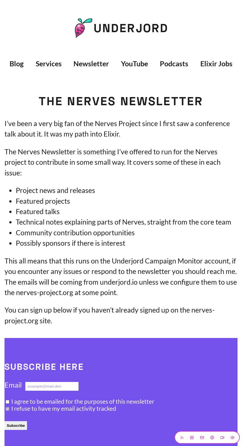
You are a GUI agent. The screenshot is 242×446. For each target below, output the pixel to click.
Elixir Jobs (216, 63)
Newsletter (91, 63)
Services (49, 63)
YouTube (134, 63)
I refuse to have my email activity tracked (63, 408)
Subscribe (16, 425)
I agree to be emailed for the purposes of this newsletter (82, 401)
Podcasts (174, 63)
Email (13, 385)
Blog (17, 63)
